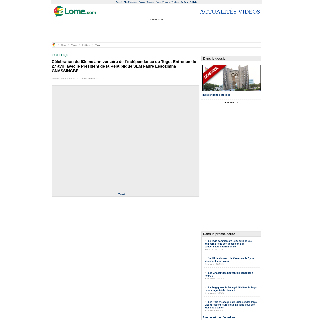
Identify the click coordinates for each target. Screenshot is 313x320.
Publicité (193, 2)
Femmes (166, 2)
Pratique (175, 2)
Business (150, 2)
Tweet (121, 194)
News (158, 2)
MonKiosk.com (130, 2)
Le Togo (184, 2)
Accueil (119, 2)
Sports (142, 2)
